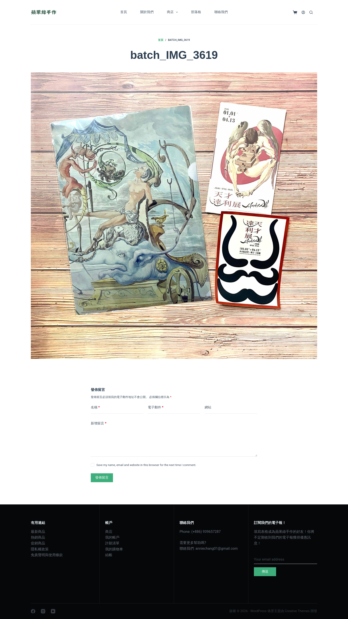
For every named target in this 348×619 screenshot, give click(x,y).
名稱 (95, 407)
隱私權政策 (40, 549)
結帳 (108, 555)
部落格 (196, 12)
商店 (173, 12)
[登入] (303, 12)
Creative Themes (297, 611)
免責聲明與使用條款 (47, 555)
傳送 (265, 571)
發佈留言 (102, 478)
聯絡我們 (221, 12)
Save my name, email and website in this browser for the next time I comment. (146, 465)
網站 (208, 407)
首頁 (123, 12)
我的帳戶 (112, 537)
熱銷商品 (38, 537)
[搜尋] (311, 12)
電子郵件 (156, 407)
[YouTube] (53, 611)
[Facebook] (33, 611)
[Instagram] (43, 611)
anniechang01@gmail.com (217, 548)
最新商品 (38, 531)
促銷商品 (38, 543)
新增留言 (99, 423)
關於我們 (147, 12)
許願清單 (112, 543)
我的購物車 (114, 549)
